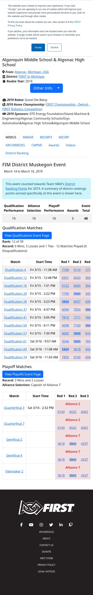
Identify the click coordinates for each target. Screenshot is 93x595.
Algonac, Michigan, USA (32, 72)
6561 (65, 278)
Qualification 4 (15, 270)
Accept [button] (38, 47)
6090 (65, 309)
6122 (65, 286)
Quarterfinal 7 (14, 424)
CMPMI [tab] (36, 145)
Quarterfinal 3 (14, 408)
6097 (77, 301)
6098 (65, 325)
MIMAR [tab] (28, 137)
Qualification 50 (15, 325)
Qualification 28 (15, 301)
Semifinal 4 (14, 455)
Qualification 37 (15, 309)
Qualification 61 (15, 341)
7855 (65, 357)
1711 (88, 270)
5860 (77, 293)
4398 (88, 301)
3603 (88, 278)
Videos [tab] (70, 145)
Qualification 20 (15, 293)
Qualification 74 (15, 357)
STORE (46, 558)
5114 (77, 270)
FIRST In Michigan (32, 76)
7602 (88, 341)
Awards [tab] (54, 145)
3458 (88, 293)
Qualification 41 (15, 317)
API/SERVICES (46, 532)
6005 (65, 333)
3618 (77, 349)
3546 (88, 286)
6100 (88, 333)
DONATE (46, 551)
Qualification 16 (15, 286)
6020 (77, 278)
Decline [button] (54, 47)
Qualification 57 (15, 333)
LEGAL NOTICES (46, 571)
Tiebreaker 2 (14, 471)
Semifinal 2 (14, 439)
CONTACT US (46, 545)
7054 (77, 309)
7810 (65, 317)
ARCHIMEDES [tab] (15, 145)
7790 (65, 293)
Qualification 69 (15, 349)
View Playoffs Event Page (23, 374)
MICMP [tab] (64, 137)
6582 (88, 357)
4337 (88, 349)
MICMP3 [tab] (46, 137)
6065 (77, 286)
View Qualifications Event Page (27, 235)
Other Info (44, 88)
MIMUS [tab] (11, 137)
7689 (88, 317)
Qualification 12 (15, 278)
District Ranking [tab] (17, 153)
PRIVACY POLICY (46, 565)
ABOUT (46, 538)
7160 (65, 270)
